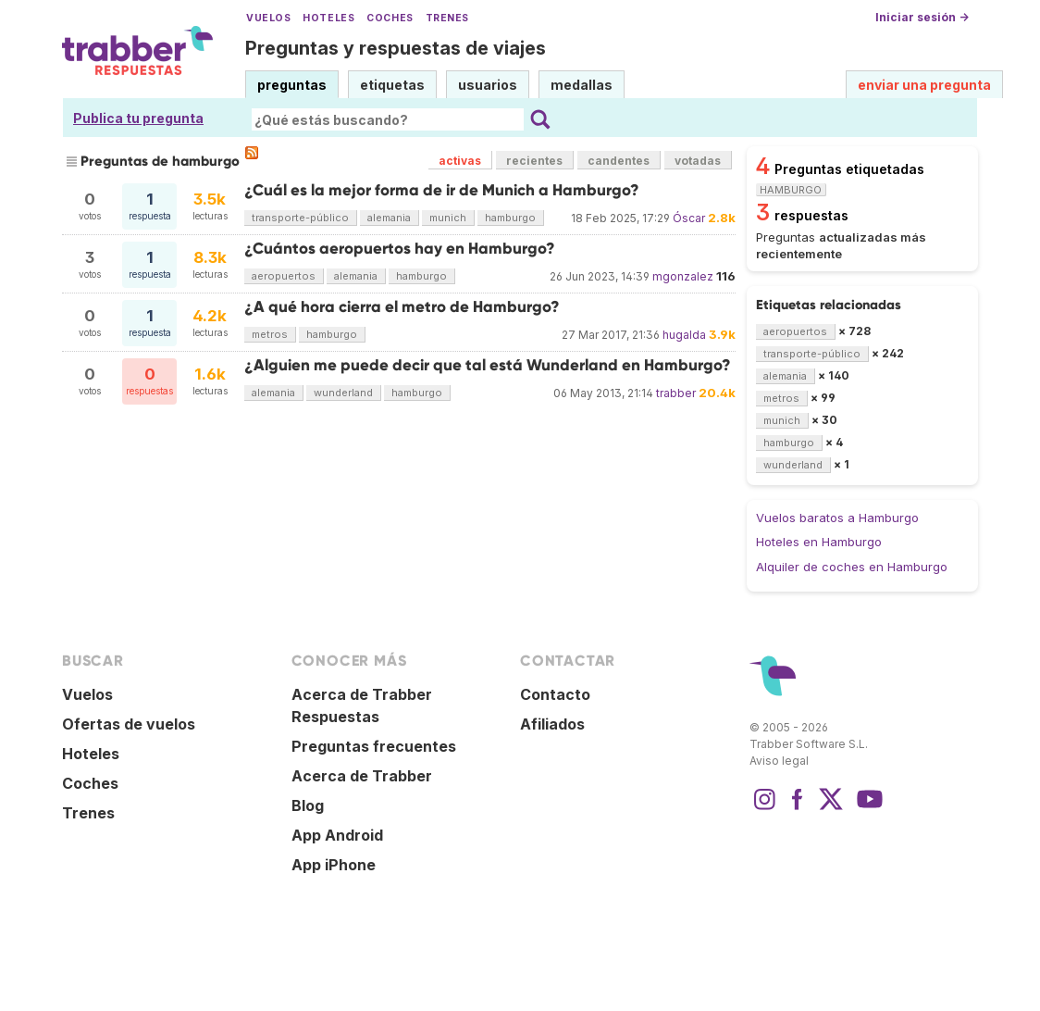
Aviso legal (779, 761)
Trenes (447, 18)
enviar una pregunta (924, 85)
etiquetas (392, 85)
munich (447, 217)
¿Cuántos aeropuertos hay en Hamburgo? (399, 248)
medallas (582, 85)
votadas (698, 161)
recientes (534, 161)
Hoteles (328, 18)
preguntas (292, 85)
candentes (619, 161)
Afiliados (552, 724)
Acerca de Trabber (361, 776)
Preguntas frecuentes (373, 746)
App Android (337, 835)
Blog (307, 805)
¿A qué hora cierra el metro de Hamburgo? (402, 307)
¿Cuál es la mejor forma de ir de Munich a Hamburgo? (441, 190)
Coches (389, 18)
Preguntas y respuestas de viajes (395, 48)
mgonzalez (682, 276)
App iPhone (333, 864)
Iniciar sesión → (922, 17)
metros (270, 334)
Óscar (689, 218)
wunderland (343, 392)
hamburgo (510, 217)
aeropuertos (284, 275)
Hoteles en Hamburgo (819, 541)
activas (460, 161)
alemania (389, 217)
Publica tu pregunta (138, 118)
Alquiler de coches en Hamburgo (851, 566)
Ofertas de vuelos (128, 724)
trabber (676, 393)
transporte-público (300, 217)
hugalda (684, 335)
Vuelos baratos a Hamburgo (837, 517)
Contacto (555, 694)
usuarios (487, 85)
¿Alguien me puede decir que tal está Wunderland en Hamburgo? (487, 365)
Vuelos (268, 18)
